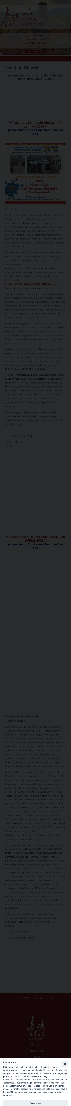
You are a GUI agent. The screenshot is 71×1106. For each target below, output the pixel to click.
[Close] (65, 1064)
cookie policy (56, 1092)
